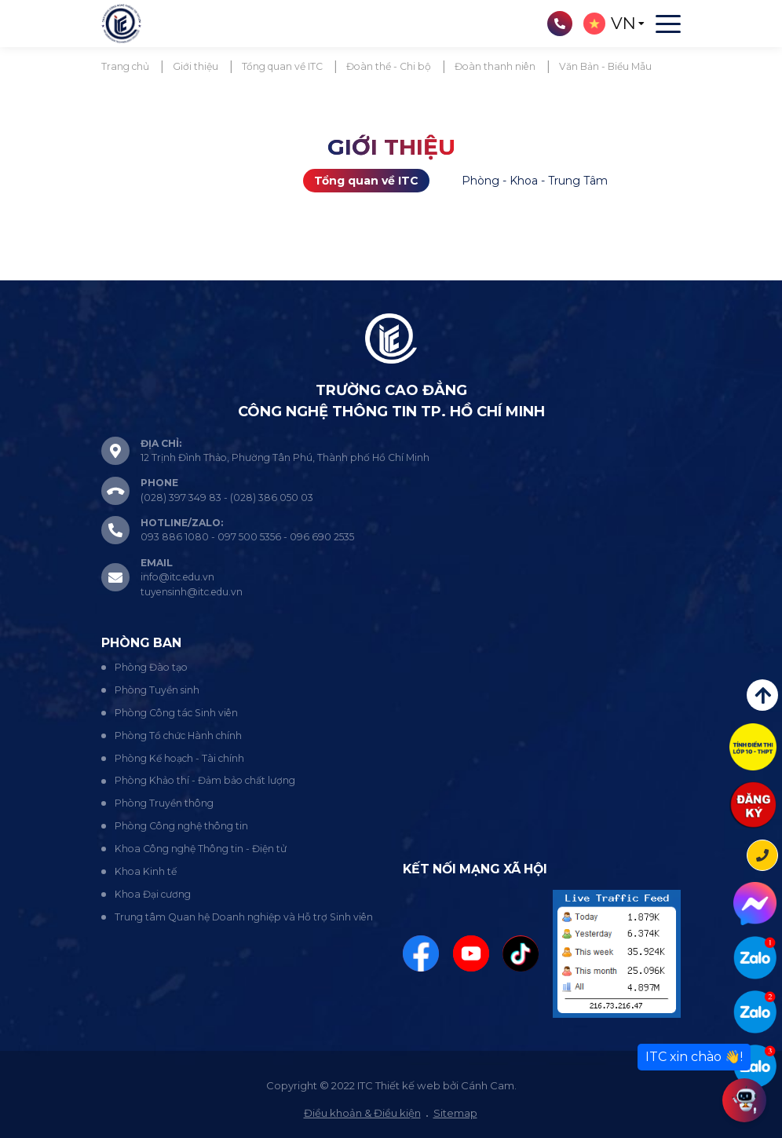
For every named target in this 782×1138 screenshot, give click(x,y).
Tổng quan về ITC (366, 181)
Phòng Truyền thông (164, 803)
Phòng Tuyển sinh (157, 690)
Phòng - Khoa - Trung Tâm (535, 181)
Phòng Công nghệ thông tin (181, 826)
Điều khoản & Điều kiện (362, 1113)
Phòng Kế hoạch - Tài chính (179, 758)
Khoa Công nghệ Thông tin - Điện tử (201, 848)
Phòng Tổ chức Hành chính (178, 735)
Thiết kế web (407, 1085)
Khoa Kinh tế (146, 871)
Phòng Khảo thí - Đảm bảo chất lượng (205, 780)
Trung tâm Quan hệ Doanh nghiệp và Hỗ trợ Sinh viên (244, 917)
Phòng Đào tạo (151, 667)
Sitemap (455, 1113)
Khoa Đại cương (153, 894)
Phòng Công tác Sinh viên (176, 713)
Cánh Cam (487, 1085)
